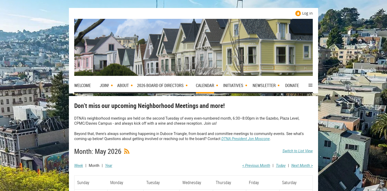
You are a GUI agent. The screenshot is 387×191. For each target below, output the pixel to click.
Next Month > (302, 165)
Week (78, 165)
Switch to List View (298, 151)
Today (281, 165)
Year (108, 165)
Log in (307, 13)
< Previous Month (256, 165)
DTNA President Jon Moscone (245, 139)
